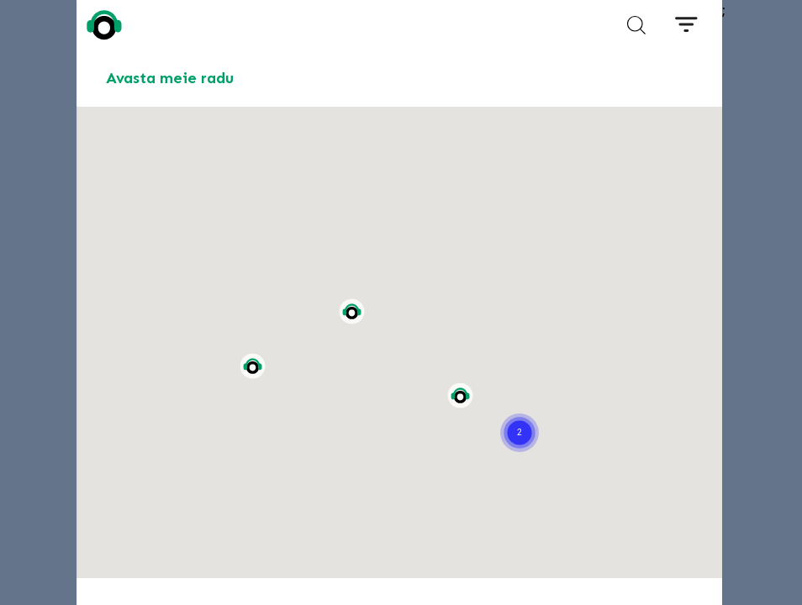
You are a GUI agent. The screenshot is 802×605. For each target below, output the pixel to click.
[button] (520, 412)
